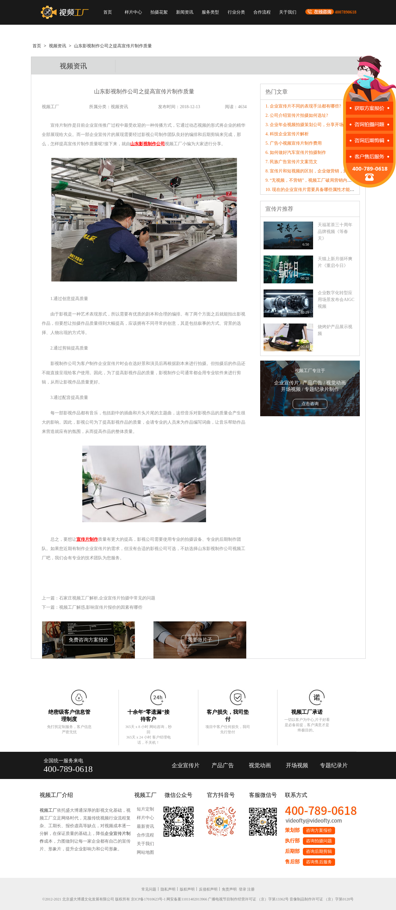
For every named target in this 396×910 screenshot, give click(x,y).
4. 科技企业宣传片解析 (287, 134)
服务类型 (210, 12)
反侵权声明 (208, 889)
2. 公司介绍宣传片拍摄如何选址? (296, 115)
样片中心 (133, 12)
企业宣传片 (186, 765)
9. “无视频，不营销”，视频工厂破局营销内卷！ (310, 180)
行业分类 (236, 12)
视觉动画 (260, 765)
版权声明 (187, 889)
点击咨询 (310, 403)
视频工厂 (48, 810)
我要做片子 (199, 639)
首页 (107, 12)
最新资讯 (145, 826)
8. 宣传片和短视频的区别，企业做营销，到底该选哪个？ (319, 171)
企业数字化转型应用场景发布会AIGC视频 (336, 299)
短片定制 (145, 809)
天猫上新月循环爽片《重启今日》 (335, 262)
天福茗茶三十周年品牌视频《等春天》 (335, 231)
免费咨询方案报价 (88, 639)
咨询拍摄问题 (319, 841)
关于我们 (287, 12)
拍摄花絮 (159, 12)
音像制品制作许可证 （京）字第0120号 (322, 899)
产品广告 (223, 765)
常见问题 (148, 889)
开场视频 (297, 765)
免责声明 (229, 889)
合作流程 (262, 12)
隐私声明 (168, 889)
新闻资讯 (184, 12)
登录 (242, 889)
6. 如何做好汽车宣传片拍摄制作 (295, 152)
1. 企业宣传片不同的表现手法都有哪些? (303, 106)
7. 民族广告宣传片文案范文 (291, 161)
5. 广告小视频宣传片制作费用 (293, 143)
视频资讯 (57, 46)
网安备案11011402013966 (186, 899)
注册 (251, 889)
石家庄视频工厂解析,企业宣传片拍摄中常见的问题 (107, 598)
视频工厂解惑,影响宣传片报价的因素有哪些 (101, 607)
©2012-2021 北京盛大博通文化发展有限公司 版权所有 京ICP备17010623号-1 (104, 899)
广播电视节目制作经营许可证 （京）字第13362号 (248, 899)
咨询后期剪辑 (319, 851)
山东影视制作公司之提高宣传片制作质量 (113, 46)
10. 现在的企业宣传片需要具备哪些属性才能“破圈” (313, 189)
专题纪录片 (334, 765)
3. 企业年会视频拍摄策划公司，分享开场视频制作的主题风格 (323, 124)
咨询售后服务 (319, 862)
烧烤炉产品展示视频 (335, 330)
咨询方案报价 (319, 830)
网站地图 (145, 852)
